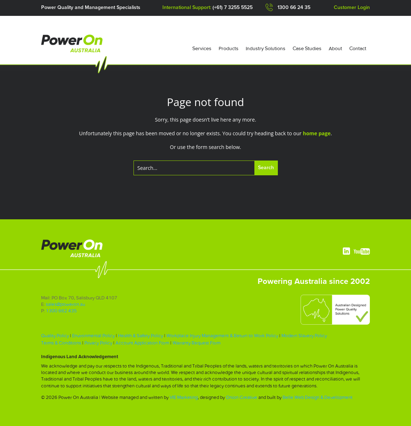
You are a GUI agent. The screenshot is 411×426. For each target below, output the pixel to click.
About (335, 48)
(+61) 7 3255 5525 (233, 7)
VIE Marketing (184, 397)
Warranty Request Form (196, 343)
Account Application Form (142, 343)
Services (201, 48)
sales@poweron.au (65, 304)
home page (317, 133)
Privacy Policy (98, 343)
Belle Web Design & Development (318, 397)
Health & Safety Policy (140, 335)
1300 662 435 (61, 310)
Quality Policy (55, 335)
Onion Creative (241, 397)
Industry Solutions (265, 48)
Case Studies (307, 48)
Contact (357, 48)
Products (229, 48)
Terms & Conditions (61, 343)
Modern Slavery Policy (304, 335)
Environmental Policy (93, 335)
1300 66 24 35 (293, 7)
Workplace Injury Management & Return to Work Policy (222, 335)
